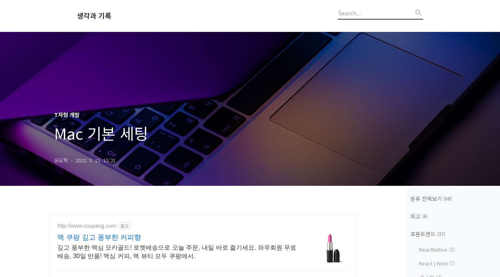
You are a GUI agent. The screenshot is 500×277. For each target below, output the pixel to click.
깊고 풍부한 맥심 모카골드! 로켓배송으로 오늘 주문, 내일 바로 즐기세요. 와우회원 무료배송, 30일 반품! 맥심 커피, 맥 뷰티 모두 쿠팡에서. (176, 251)
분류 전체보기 (431, 198)
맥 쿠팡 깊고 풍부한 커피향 (99, 237)
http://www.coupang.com (86, 226)
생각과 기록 (94, 16)
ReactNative (437, 249)
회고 (419, 216)
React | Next (437, 263)
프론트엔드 (427, 234)
